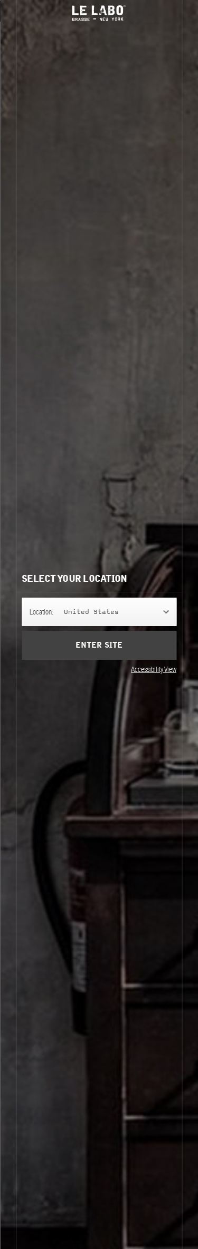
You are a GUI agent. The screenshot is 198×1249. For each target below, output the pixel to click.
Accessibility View (153, 669)
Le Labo (99, 13)
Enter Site (99, 645)
